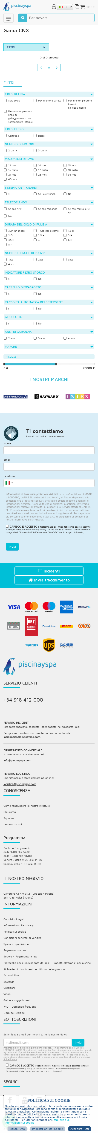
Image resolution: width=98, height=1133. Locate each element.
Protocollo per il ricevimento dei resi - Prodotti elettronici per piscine (47, 963)
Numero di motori (49, 144)
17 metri (41, 169)
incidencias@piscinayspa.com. (22, 737)
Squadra (8, 818)
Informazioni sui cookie (19, 1122)
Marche (49, 346)
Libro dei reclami (14, 1012)
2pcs (38, 259)
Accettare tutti (79, 1128)
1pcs (8, 259)
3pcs (68, 259)
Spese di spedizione (16, 944)
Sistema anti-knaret (49, 187)
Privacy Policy (39, 529)
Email (7, 459)
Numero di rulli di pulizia (49, 253)
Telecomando (49, 202)
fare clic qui (61, 1119)
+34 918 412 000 (23, 700)
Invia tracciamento (49, 580)
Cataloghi (9, 987)
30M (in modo (14, 230)
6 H (67, 239)
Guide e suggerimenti (16, 1000)
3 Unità (40, 150)
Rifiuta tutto (17, 1128)
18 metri (70, 169)
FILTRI (26, 47)
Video (7, 994)
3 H (67, 235)
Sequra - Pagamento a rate (20, 956)
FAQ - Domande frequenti (19, 1006)
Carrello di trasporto (49, 287)
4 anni (69, 338)
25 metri (41, 174)
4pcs (9, 264)
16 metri (11, 169)
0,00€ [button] (87, 7)
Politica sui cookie (14, 931)
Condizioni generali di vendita (22, 937)
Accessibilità (11, 975)
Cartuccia (11, 135)
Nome (7, 443)
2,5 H (39, 235)
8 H (8, 244)
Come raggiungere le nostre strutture (26, 805)
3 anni (39, 338)
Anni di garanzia (49, 332)
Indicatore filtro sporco (49, 272)
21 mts (10, 174)
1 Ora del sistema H (47, 230)
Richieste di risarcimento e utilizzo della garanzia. (34, 969)
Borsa (39, 135)
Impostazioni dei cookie (47, 1128)
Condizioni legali (13, 919)
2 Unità (10, 150)
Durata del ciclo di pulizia (49, 224)
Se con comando (45, 208)
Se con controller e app (76, 210)
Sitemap (8, 981)
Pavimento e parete (47, 100)
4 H (38, 239)
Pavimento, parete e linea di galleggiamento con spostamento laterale (18, 116)
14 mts (40, 165)
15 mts (69, 165)
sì (7, 193)
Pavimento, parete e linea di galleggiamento (77, 104)
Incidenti (49, 571)
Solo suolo (12, 100)
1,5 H (68, 230)
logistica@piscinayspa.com (19, 784)
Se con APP (13, 208)
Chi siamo (9, 812)
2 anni (9, 338)
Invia (12, 547)
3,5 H (9, 239)
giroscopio (49, 317)
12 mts (10, 165)
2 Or (8, 235)
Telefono (9, 476)
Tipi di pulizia (49, 94)
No (67, 193)
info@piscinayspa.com (17, 760)
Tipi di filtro (49, 129)
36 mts (69, 174)
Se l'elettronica (44, 193)
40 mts (10, 179)
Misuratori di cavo (49, 159)
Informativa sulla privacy (18, 925)
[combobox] (9, 483)
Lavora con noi (12, 824)
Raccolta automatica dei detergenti (49, 302)
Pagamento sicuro (14, 950)
